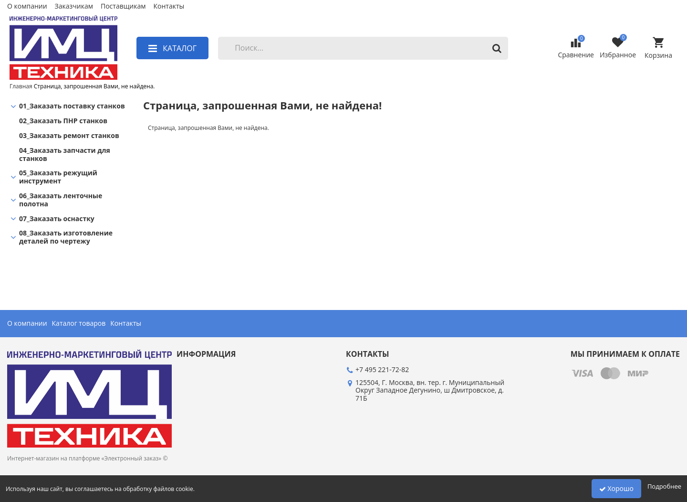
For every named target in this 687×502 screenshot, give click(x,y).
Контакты (168, 6)
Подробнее (664, 486)
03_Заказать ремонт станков (69, 136)
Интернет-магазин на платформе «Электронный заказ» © (87, 458)
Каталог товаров (79, 324)
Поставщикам (123, 6)
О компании (27, 6)
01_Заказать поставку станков (72, 106)
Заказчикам (74, 6)
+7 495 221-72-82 (382, 369)
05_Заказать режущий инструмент (58, 177)
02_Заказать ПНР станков (63, 121)
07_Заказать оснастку (56, 219)
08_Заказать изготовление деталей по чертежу (66, 237)
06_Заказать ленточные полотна (60, 200)
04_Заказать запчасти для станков (64, 155)
